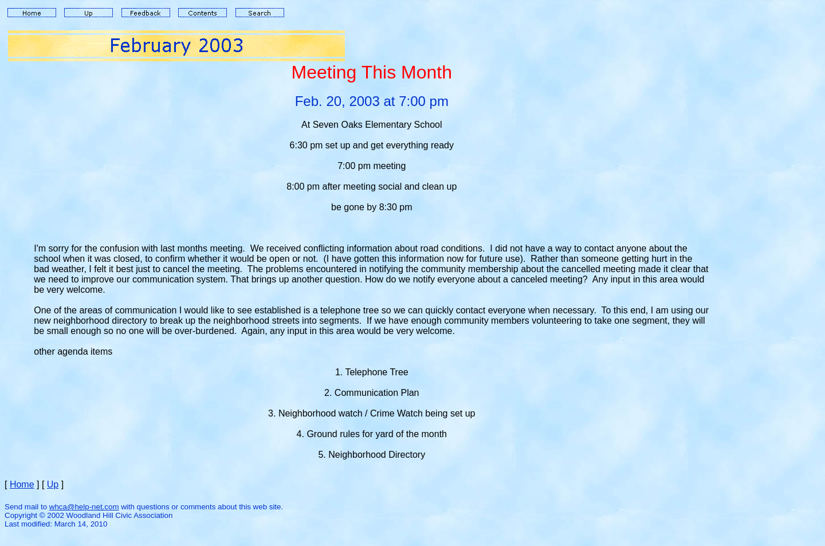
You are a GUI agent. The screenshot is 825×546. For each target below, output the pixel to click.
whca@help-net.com (84, 506)
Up (52, 484)
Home (22, 484)
